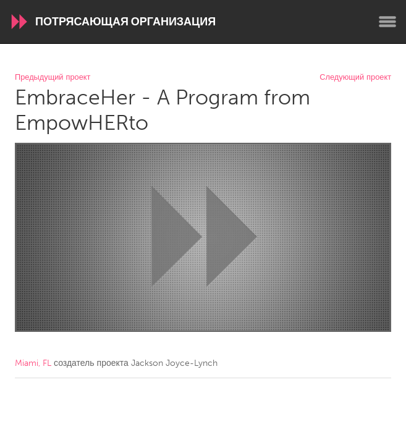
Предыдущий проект (52, 78)
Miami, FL (33, 363)
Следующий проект (355, 78)
